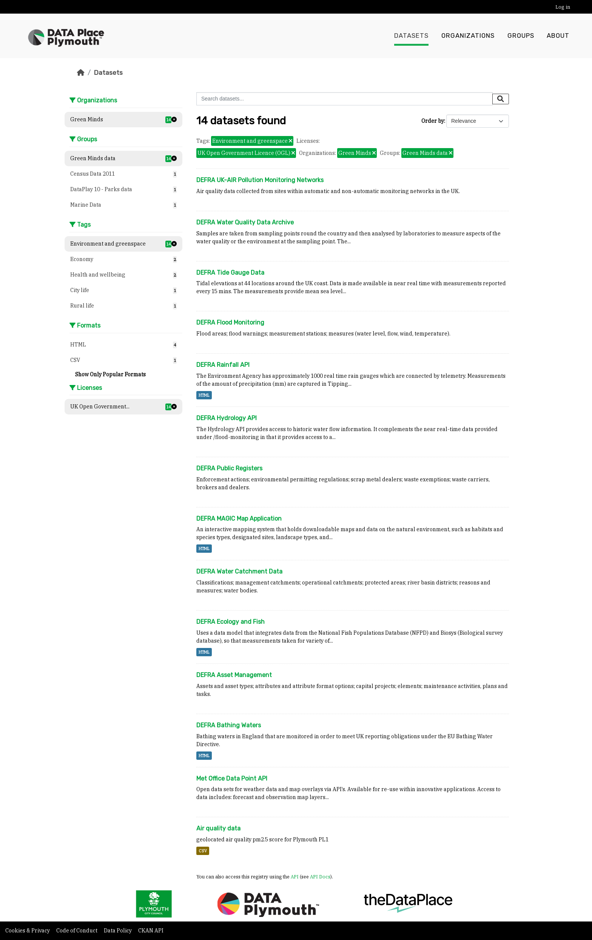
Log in (562, 7)
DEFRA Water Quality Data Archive (245, 222)
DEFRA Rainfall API (223, 364)
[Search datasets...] (344, 98)
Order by (432, 121)
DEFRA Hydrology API (226, 418)
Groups (520, 36)
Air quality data (218, 828)
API (295, 877)
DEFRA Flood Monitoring (230, 322)
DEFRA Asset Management (234, 675)
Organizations (468, 36)
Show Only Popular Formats (110, 374)
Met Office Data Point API (231, 778)
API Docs (320, 877)
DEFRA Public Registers (229, 468)
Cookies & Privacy (28, 930)
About (558, 36)
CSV (203, 850)
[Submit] (500, 99)
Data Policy (118, 930)
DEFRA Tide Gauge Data (230, 272)
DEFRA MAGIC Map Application (239, 518)
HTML (204, 395)
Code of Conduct (77, 930)
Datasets (411, 36)
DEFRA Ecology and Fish (230, 621)
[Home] (81, 72)
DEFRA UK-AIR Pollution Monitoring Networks (260, 180)
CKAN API (150, 930)
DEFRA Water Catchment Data (239, 571)
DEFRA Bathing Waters (228, 725)
